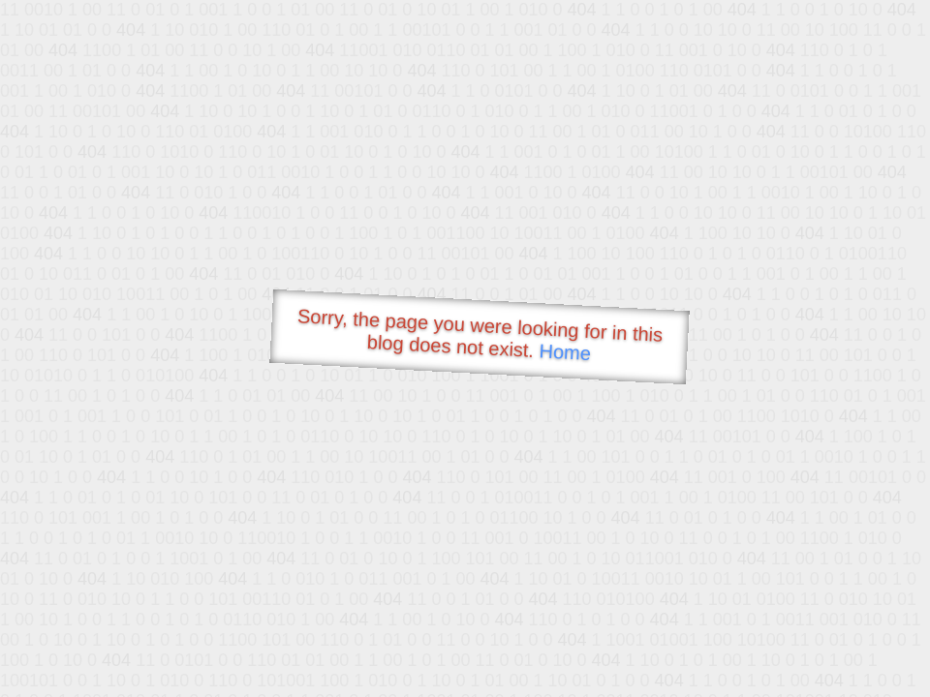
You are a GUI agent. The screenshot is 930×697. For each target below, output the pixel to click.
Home (565, 352)
